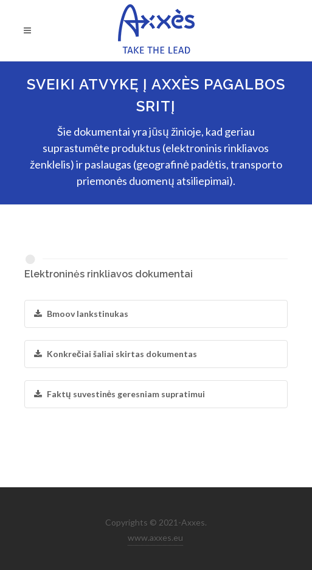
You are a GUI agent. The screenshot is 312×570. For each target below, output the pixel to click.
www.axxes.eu (155, 537)
